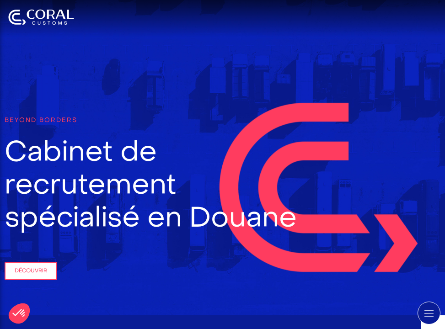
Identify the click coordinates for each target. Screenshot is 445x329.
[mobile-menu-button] (429, 313)
